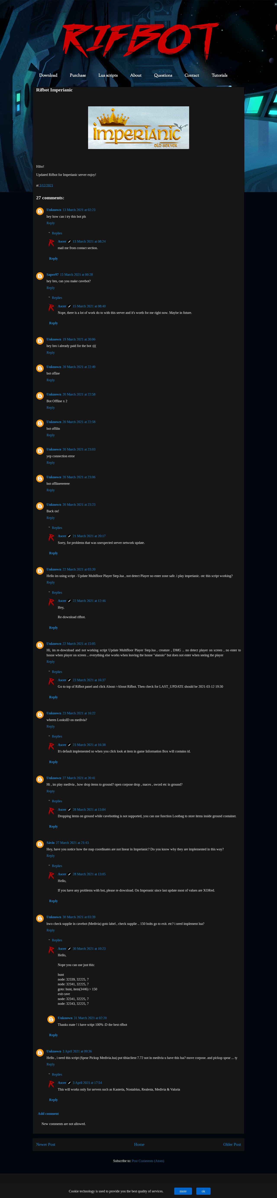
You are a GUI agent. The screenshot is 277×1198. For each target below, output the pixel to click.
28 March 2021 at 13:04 (89, 809)
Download (48, 76)
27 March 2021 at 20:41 (79, 778)
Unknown (54, 210)
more (183, 1191)
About (136, 76)
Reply (51, 223)
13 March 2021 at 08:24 (89, 241)
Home (139, 1144)
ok (203, 1191)
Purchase (78, 76)
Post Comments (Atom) (148, 1161)
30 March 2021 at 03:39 (79, 917)
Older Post (232, 1144)
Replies (57, 233)
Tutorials (219, 76)
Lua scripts (108, 76)
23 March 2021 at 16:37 (89, 680)
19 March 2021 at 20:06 (79, 339)
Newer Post (45, 1144)
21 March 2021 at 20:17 (89, 536)
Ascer (62, 241)
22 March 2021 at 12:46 (89, 601)
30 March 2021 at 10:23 (89, 948)
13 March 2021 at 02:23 (79, 210)
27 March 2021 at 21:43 (72, 843)
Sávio (51, 843)
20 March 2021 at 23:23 (79, 504)
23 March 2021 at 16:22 (79, 713)
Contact (192, 76)
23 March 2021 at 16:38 (89, 745)
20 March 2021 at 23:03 (79, 449)
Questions (163, 76)
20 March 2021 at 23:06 (79, 477)
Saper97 (53, 274)
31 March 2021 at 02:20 (90, 1018)
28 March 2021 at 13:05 (89, 874)
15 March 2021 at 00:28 (76, 274)
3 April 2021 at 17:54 (87, 1083)
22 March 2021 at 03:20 (79, 569)
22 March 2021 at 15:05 (79, 643)
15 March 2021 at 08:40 (89, 306)
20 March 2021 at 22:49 (79, 367)
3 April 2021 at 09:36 (77, 1051)
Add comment (48, 1113)
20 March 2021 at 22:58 (79, 394)
